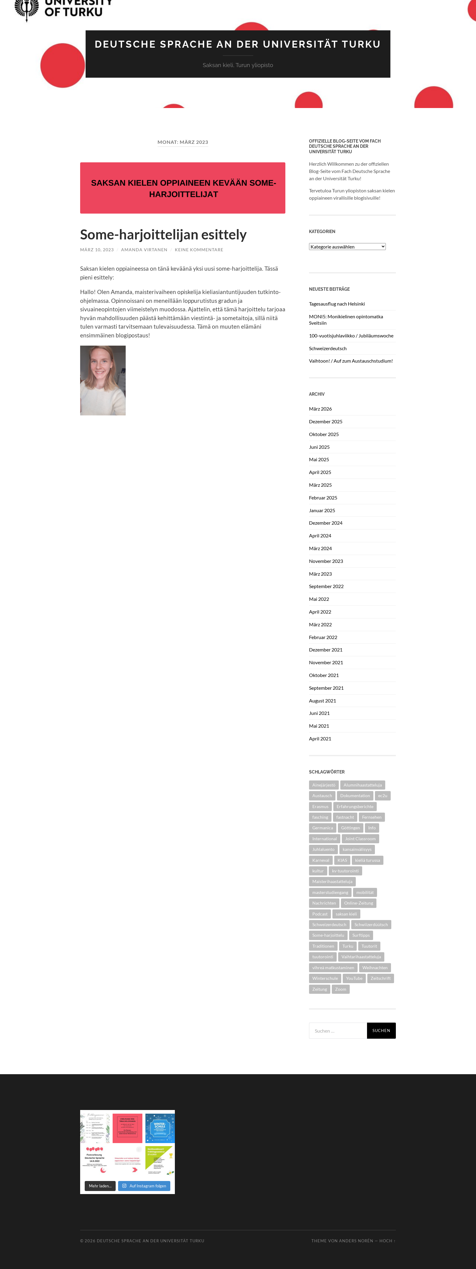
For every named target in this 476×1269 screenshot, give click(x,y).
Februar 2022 (323, 637)
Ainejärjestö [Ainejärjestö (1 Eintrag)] (323, 784)
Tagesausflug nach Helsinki (337, 303)
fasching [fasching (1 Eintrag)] (320, 817)
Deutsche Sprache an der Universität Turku (238, 44)
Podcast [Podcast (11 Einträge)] (320, 913)
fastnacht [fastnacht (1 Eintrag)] (345, 817)
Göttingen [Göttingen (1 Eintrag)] (350, 827)
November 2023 (326, 561)
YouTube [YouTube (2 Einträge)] (354, 978)
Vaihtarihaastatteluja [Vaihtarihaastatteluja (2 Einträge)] (361, 956)
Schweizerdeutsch (328, 348)
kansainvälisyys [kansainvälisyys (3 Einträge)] (357, 849)
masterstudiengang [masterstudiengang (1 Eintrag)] (330, 892)
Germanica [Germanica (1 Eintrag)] (322, 827)
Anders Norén (356, 1240)
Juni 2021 (319, 713)
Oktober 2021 (324, 675)
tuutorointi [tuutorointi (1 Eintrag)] (322, 956)
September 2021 (326, 688)
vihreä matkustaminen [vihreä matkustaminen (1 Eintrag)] (333, 967)
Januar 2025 (322, 510)
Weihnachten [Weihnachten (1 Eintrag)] (375, 967)
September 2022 (326, 586)
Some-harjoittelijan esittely (163, 234)
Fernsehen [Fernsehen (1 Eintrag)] (372, 817)
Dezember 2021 (325, 649)
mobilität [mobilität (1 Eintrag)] (365, 892)
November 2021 (326, 662)
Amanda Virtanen (144, 249)
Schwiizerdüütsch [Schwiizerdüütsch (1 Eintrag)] (371, 924)
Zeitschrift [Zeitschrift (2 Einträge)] (381, 978)
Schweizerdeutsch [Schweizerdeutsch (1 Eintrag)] (329, 924)
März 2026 (320, 408)
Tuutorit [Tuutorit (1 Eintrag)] (369, 946)
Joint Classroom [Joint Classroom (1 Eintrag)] (360, 838)
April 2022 (320, 611)
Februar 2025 (323, 497)
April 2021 (320, 738)
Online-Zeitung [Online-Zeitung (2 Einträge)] (358, 902)
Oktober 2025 (324, 434)
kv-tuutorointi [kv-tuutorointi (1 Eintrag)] (345, 870)
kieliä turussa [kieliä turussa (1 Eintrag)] (367, 860)
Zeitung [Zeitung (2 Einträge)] (319, 989)
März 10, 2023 (97, 249)
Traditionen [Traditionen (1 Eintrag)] (323, 946)
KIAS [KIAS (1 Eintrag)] (342, 860)
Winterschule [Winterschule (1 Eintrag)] (325, 978)
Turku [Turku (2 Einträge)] (347, 946)
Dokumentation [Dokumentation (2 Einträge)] (355, 795)
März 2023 (320, 574)
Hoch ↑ (387, 1240)
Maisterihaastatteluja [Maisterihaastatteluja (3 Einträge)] (332, 881)
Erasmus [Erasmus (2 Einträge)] (320, 806)
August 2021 (322, 700)
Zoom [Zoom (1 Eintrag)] (340, 989)
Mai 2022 (319, 599)
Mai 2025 (319, 459)
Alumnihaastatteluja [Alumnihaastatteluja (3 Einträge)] (363, 784)
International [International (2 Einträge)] (324, 838)
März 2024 (320, 548)
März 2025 (320, 485)
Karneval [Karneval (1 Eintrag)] (320, 860)
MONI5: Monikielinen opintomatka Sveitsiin (346, 319)
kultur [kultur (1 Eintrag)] (318, 870)
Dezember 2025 (325, 421)
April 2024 (320, 535)
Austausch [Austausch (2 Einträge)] (322, 795)
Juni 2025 (319, 447)
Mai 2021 (319, 726)
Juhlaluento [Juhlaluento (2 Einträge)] (323, 849)
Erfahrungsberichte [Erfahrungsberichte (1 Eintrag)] (355, 806)
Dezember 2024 (325, 523)
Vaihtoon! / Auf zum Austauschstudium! (351, 361)
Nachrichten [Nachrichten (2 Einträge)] (324, 902)
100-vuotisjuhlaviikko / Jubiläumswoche (351, 335)
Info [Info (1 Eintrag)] (372, 827)
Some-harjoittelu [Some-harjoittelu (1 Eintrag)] (328, 935)
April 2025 (320, 472)
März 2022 (320, 624)
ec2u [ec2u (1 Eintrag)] (382, 795)
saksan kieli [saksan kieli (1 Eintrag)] (346, 913)
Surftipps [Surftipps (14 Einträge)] (361, 935)
